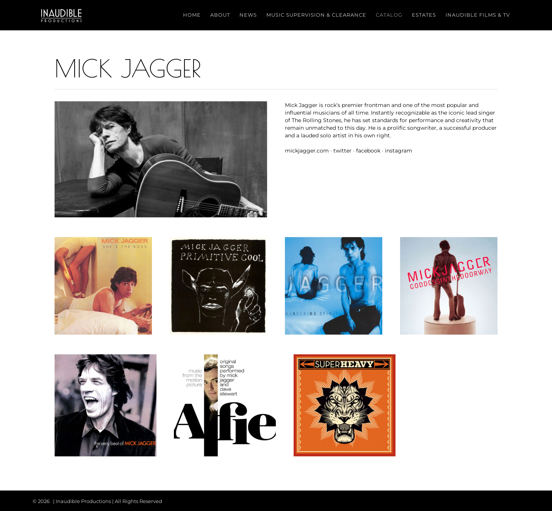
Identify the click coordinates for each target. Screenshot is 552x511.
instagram (398, 150)
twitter (342, 150)
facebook (368, 150)
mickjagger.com (307, 150)
